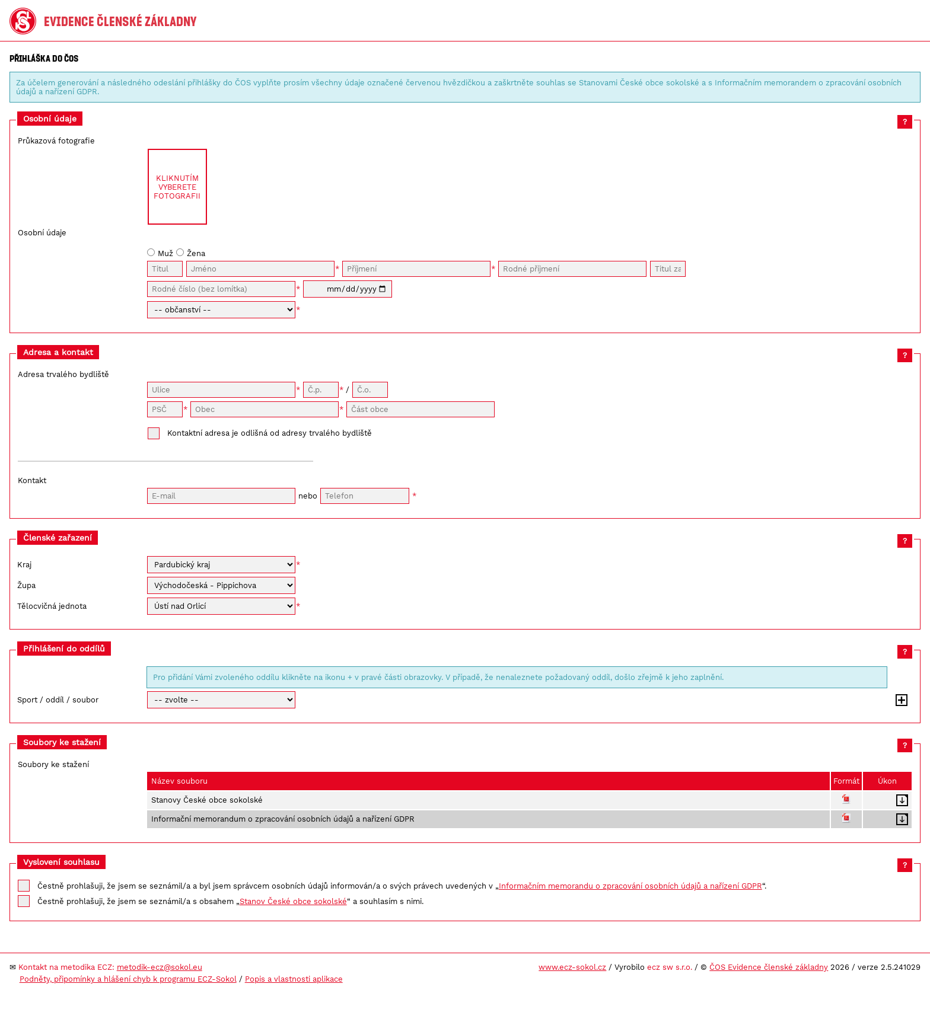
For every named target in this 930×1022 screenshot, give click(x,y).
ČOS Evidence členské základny (768, 967)
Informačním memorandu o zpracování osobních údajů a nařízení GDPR (630, 886)
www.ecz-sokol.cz (572, 967)
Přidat (901, 700)
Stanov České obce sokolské (293, 901)
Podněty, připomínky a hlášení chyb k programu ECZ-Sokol (128, 979)
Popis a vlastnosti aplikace (294, 979)
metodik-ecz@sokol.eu (159, 967)
